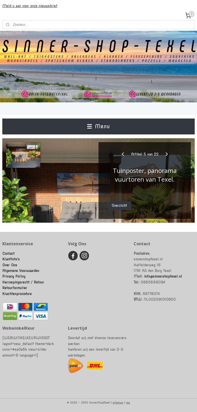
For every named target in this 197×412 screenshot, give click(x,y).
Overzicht (119, 206)
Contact (8, 253)
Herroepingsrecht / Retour (23, 282)
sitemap (118, 402)
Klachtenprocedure (17, 294)
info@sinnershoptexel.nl (163, 276)
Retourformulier (14, 288)
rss (128, 402)
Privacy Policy (13, 276)
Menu (98, 126)
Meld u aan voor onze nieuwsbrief (29, 6)
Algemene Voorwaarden (20, 271)
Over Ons (9, 265)
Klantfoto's (11, 259)
